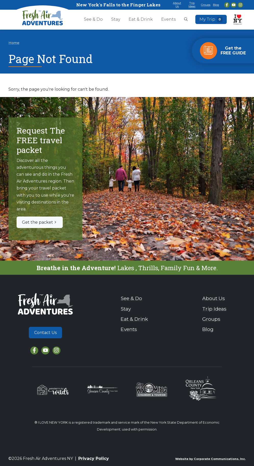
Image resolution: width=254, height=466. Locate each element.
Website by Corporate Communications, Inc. (210, 459)
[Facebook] (227, 5)
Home (13, 43)
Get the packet (39, 222)
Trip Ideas (191, 4)
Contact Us (45, 332)
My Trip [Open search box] (211, 19)
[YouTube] (233, 5)
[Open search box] (186, 20)
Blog (216, 5)
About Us (177, 4)
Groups (205, 5)
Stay (115, 19)
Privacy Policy (93, 458)
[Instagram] (240, 5)
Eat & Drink (141, 19)
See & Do (93, 19)
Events (168, 19)
